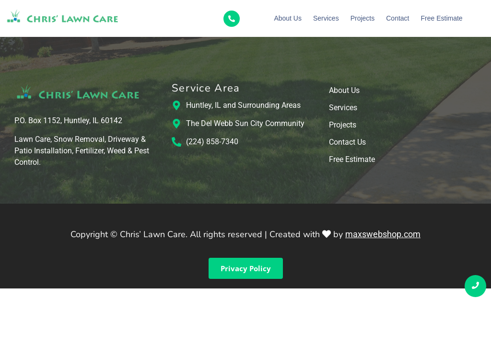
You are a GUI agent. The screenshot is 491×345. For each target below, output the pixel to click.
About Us (288, 18)
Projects (363, 18)
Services (326, 18)
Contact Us (347, 142)
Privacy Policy (246, 268)
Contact (397, 18)
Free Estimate (441, 18)
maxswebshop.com (383, 234)
